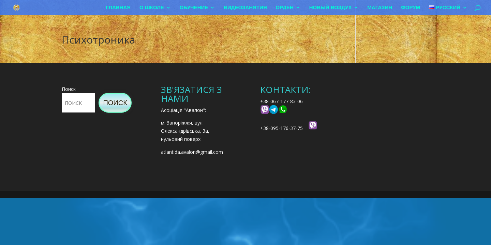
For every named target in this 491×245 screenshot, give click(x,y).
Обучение (194, 7)
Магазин (379, 7)
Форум (410, 7)
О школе (151, 7)
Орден (285, 7)
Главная (118, 7)
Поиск (69, 89)
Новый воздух (330, 7)
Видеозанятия (245, 7)
